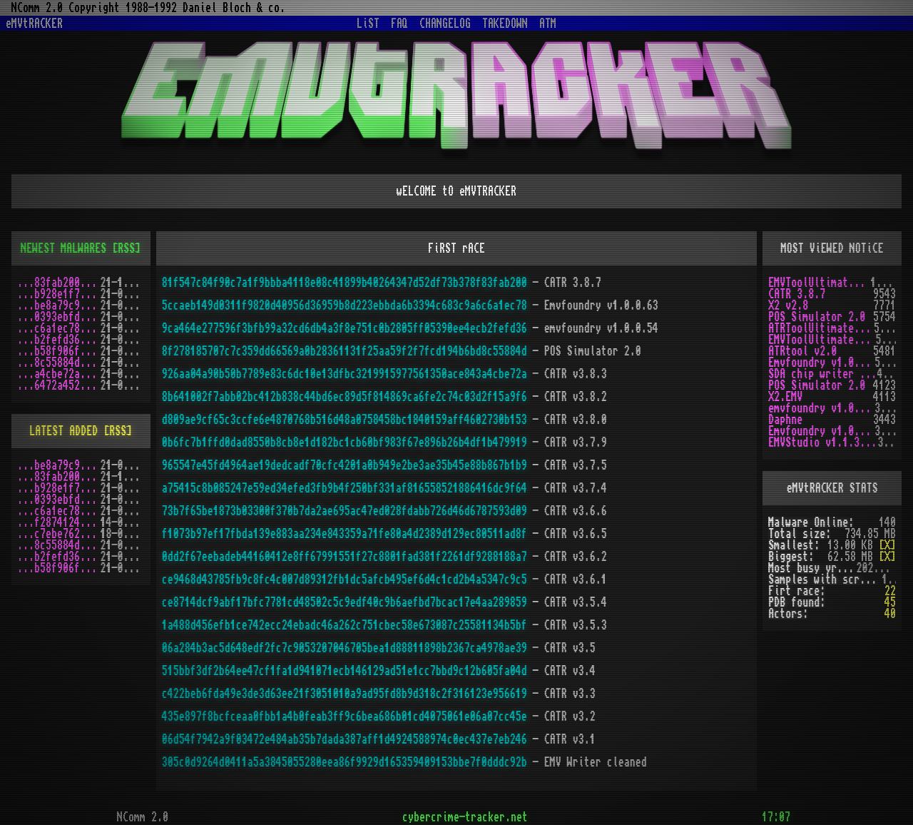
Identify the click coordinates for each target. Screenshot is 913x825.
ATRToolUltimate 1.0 (821, 328)
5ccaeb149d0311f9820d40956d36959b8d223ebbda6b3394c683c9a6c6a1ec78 (344, 305)
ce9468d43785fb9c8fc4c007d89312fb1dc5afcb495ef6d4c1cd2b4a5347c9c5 (344, 579)
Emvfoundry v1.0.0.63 (821, 362)
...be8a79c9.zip (59, 305)
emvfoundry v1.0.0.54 (821, 408)
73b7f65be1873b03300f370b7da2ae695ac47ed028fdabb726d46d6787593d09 (344, 511)
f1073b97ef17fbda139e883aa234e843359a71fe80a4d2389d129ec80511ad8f (344, 534)
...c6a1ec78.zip (59, 328)
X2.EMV (785, 397)
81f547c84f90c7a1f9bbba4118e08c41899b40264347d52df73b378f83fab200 (344, 282)
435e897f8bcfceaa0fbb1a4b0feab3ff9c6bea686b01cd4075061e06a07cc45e (344, 716)
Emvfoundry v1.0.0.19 (821, 431)
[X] (887, 545)
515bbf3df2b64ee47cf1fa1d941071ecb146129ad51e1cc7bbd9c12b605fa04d (344, 671)
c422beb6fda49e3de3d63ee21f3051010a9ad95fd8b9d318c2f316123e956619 (344, 693)
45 (890, 602)
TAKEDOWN (505, 23)
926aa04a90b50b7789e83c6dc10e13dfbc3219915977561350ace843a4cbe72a (344, 374)
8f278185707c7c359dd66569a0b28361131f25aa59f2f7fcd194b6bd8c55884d (344, 351)
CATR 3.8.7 (796, 294)
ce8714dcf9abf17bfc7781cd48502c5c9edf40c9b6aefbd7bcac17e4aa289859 (344, 602)
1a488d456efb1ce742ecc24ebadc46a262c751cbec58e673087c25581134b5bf (344, 625)
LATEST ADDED (63, 431)
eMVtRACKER (34, 23)
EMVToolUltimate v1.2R (821, 339)
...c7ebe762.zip (59, 534)
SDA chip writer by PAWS (822, 374)
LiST (368, 23)
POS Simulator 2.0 (816, 317)
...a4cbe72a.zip (59, 374)
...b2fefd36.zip (59, 339)
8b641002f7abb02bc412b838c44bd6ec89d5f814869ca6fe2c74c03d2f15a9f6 (344, 397)
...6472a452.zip (59, 385)
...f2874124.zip (59, 522)
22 (890, 591)
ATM (547, 23)
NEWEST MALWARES (63, 248)
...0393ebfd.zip (59, 317)
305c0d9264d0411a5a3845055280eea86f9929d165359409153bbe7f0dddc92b (344, 762)
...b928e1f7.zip (59, 294)
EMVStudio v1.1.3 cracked (822, 442)
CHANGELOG (445, 23)
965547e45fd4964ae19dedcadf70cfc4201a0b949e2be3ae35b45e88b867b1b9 (344, 465)
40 (890, 613)
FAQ (399, 23)
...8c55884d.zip (59, 362)
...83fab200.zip (59, 282)
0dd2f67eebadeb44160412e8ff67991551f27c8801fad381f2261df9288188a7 (344, 556)
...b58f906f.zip (59, 351)
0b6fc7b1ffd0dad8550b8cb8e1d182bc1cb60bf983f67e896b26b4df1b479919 (344, 442)
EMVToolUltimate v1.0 (819, 282)
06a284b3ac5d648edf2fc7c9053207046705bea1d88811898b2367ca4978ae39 (344, 648)
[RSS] (126, 248)
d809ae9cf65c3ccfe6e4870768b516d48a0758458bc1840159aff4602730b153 (344, 419)
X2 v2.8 (788, 305)
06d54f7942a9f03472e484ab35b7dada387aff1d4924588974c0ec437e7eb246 (344, 739)
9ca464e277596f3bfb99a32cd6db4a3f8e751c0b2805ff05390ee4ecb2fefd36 (344, 328)
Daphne (785, 419)
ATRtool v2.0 (802, 351)
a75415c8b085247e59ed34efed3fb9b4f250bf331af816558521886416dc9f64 (344, 488)
